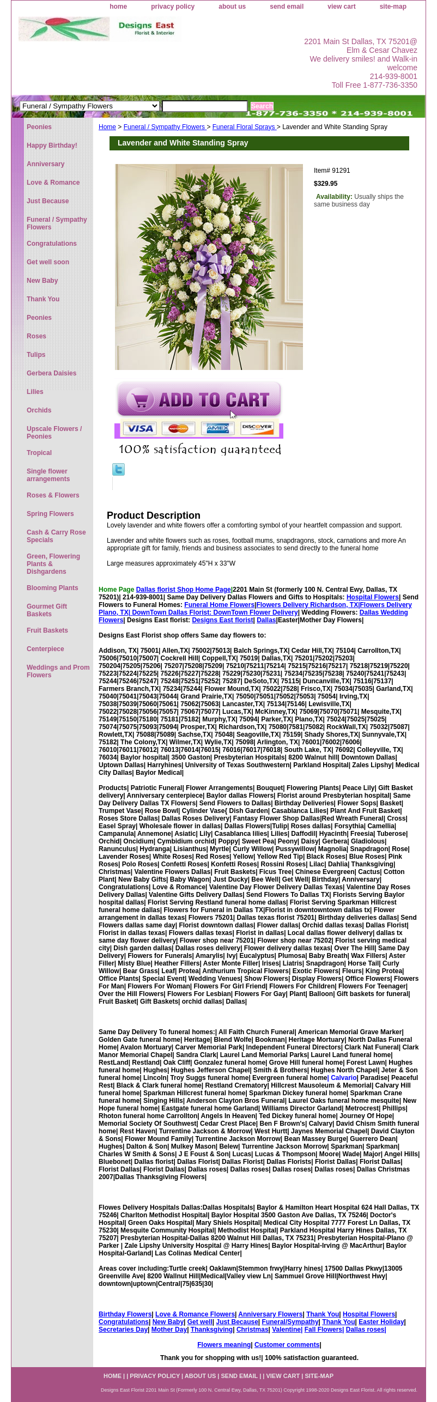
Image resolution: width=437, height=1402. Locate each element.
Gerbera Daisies (51, 373)
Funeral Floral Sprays (245, 127)
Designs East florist (222, 620)
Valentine (286, 1329)
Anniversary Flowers (270, 1314)
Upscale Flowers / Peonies (54, 432)
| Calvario (341, 1078)
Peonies (39, 127)
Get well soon (48, 262)
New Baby (168, 1322)
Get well (200, 1322)
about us (232, 6)
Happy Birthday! (52, 145)
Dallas (266, 620)
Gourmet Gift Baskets (47, 610)
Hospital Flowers (373, 597)
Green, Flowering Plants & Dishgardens (53, 564)
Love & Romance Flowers (195, 1314)
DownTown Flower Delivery (256, 612)
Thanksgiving (212, 1329)
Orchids (39, 410)
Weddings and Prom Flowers (58, 671)
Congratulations (124, 1322)
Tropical (39, 453)
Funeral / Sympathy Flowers (165, 127)
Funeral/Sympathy (290, 1322)
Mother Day (169, 1329)
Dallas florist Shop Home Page (183, 589)
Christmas (252, 1329)
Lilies (35, 392)
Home (107, 127)
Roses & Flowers (53, 495)
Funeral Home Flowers (219, 605)
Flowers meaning (224, 1345)
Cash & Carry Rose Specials (56, 536)
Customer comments (286, 1345)
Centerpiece (45, 649)
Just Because (237, 1322)
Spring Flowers (50, 514)
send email (287, 6)
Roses (36, 336)
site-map (393, 6)
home (118, 6)
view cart (341, 6)
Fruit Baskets (47, 630)
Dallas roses (365, 1329)
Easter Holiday (381, 1322)
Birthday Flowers (125, 1314)
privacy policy (173, 6)
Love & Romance (53, 182)
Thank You (322, 1314)
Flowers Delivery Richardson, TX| (308, 605)
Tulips (36, 355)
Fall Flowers (323, 1329)
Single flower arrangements (48, 475)
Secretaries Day (123, 1329)
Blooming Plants (52, 588)
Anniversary (45, 164)
